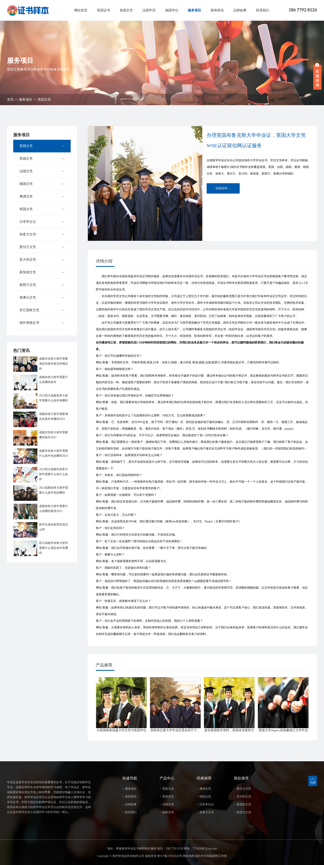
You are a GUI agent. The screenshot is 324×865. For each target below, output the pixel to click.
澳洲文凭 (41, 196)
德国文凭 (41, 184)
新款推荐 (241, 778)
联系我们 (262, 10)
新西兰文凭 (41, 285)
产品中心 (167, 778)
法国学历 (149, 10)
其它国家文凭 (41, 310)
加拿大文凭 (41, 234)
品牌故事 (240, 10)
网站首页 (80, 10)
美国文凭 (126, 10)
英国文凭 (44, 99)
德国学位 (171, 10)
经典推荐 (204, 778)
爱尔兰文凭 (41, 247)
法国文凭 (41, 171)
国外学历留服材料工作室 (211, 856)
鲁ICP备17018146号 (169, 856)
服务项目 (194, 10)
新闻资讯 (217, 10)
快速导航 (129, 778)
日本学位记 (41, 222)
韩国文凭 (41, 209)
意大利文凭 (41, 259)
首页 (10, 99)
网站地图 (188, 856)
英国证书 (103, 10)
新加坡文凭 (41, 272)
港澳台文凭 (41, 297)
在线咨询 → (223, 188)
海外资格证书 (41, 323)
